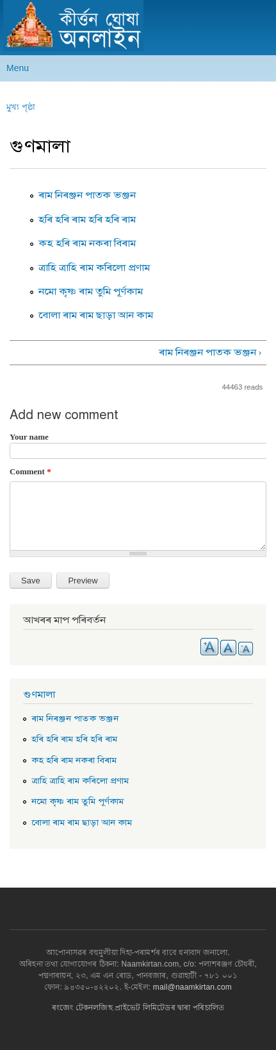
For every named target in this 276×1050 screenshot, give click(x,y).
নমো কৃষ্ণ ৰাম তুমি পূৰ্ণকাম (90, 291)
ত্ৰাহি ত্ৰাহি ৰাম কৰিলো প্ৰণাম (94, 267)
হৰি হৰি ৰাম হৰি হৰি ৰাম (87, 219)
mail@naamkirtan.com (192, 987)
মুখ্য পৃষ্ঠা (20, 107)
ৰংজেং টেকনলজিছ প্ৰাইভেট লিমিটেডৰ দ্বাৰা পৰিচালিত (138, 1007)
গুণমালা (39, 694)
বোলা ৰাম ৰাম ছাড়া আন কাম (95, 315)
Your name (29, 437)
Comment (30, 471)
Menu (17, 68)
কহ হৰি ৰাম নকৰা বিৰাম (87, 243)
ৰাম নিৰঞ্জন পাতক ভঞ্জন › (210, 352)
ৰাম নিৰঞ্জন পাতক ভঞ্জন (87, 195)
